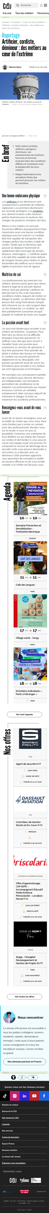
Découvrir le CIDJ (9, 1111)
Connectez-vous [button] (12, 1171)
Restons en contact (10, 1105)
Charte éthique (21, 1201)
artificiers (12, 201)
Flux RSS (13, 1201)
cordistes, (38, 211)
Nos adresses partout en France (24, 1061)
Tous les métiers (24, 13)
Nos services (7, 1131)
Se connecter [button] (41, 5)
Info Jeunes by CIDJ (10, 1118)
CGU (28, 1203)
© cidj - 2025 (21, 1210)
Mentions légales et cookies (35, 1201)
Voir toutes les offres (24, 997)
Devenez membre (9, 1150)
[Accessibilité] (13, 1077)
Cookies (29, 1210)
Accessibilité (22, 1203)
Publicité (6, 1201)
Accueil (5, 22)
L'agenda (6, 1124)
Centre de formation (10, 1137)
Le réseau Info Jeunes (11, 1157)
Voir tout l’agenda (24, 714)
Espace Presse (8, 1144)
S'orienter (16, 22)
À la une (7, 13)
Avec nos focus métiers (34, 22)
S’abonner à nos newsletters (14, 1163)
